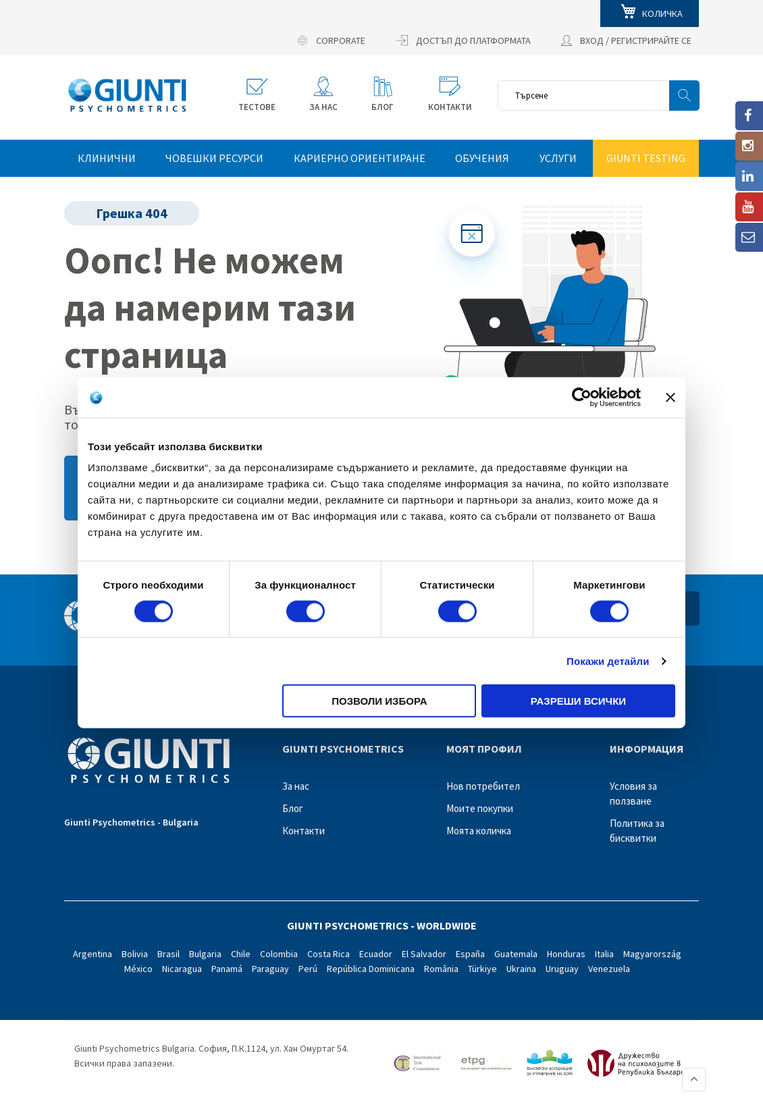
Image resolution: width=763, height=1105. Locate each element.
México (138, 969)
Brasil (168, 954)
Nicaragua (182, 969)
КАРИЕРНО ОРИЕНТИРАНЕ (359, 158)
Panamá (226, 969)
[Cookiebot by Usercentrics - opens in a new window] (582, 397)
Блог (292, 808)
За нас (295, 786)
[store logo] (127, 95)
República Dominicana (371, 969)
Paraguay (270, 969)
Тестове (256, 107)
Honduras (566, 954)
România (441, 969)
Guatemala (515, 954)
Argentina (92, 954)
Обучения (482, 158)
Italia (604, 954)
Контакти (303, 830)
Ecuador (375, 954)
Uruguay (562, 969)
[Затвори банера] (670, 397)
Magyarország (652, 954)
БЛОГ (382, 107)
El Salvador (424, 954)
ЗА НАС (323, 107)
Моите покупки (479, 808)
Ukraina (521, 969)
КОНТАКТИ (450, 107)
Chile (241, 954)
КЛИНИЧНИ (107, 158)
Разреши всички (578, 701)
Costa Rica (328, 954)
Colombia (279, 954)
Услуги (558, 158)
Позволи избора (379, 701)
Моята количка (478, 830)
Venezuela (609, 969)
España (470, 954)
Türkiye (482, 969)
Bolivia (135, 954)
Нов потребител (483, 786)
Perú (307, 969)
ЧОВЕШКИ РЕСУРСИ (214, 158)
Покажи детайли (608, 660)
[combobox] (598, 95)
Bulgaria (205, 954)
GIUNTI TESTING (645, 158)
